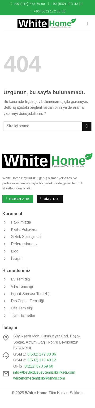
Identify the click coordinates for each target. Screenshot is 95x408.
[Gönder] (86, 126)
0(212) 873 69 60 (39, 366)
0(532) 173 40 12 (41, 360)
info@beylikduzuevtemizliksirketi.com (44, 372)
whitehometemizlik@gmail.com (39, 378)
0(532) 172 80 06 (41, 354)
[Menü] (88, 23)
